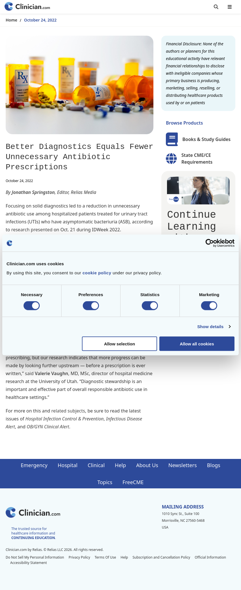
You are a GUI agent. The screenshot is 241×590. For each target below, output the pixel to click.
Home (11, 20)
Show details (210, 326)
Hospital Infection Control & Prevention (65, 419)
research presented (31, 229)
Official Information (210, 557)
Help (120, 465)
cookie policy (97, 272)
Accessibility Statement (28, 562)
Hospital (67, 465)
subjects (76, 411)
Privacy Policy (79, 557)
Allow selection (119, 343)
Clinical (96, 465)
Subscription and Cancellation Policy (161, 557)
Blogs (213, 465)
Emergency (34, 465)
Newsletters (182, 465)
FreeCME (132, 482)
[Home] (27, 7)
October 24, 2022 (40, 20)
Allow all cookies (197, 343)
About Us (147, 465)
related (58, 411)
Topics (104, 482)
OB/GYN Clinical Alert (48, 427)
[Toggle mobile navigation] (229, 7)
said (29, 373)
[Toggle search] (216, 6)
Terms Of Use (105, 557)
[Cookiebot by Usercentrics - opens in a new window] (209, 243)
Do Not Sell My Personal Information (35, 557)
